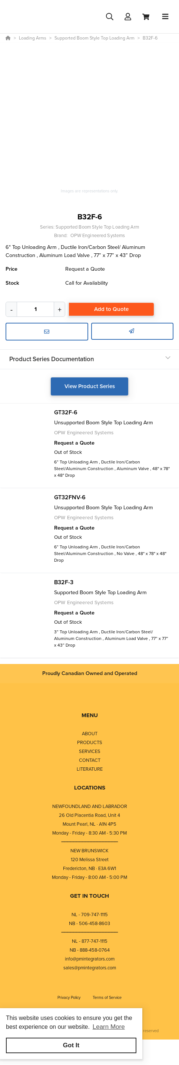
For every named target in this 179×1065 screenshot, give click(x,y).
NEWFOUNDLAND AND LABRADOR (89, 806)
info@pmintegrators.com (90, 958)
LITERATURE (90, 769)
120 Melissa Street (90, 859)
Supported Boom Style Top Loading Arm (97, 226)
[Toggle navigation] (165, 16)
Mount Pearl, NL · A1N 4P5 (89, 824)
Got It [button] (71, 1045)
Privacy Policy (69, 997)
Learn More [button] (109, 1026)
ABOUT (89, 733)
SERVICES (89, 751)
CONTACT (89, 760)
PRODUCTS (89, 742)
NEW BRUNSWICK (89, 850)
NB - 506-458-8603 (89, 923)
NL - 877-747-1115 (89, 941)
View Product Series (89, 386)
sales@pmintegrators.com (89, 967)
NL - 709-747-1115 (90, 914)
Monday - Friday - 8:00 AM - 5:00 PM (89, 877)
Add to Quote (111, 309)
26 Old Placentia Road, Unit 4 (89, 815)
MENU (90, 715)
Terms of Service (107, 997)
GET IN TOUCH (89, 896)
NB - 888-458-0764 (90, 949)
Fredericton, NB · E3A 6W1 (89, 868)
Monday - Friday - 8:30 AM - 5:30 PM (89, 832)
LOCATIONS (89, 788)
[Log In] (127, 16)
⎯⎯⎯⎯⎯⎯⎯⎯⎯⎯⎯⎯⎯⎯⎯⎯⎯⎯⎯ (90, 841)
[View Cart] (145, 16)
